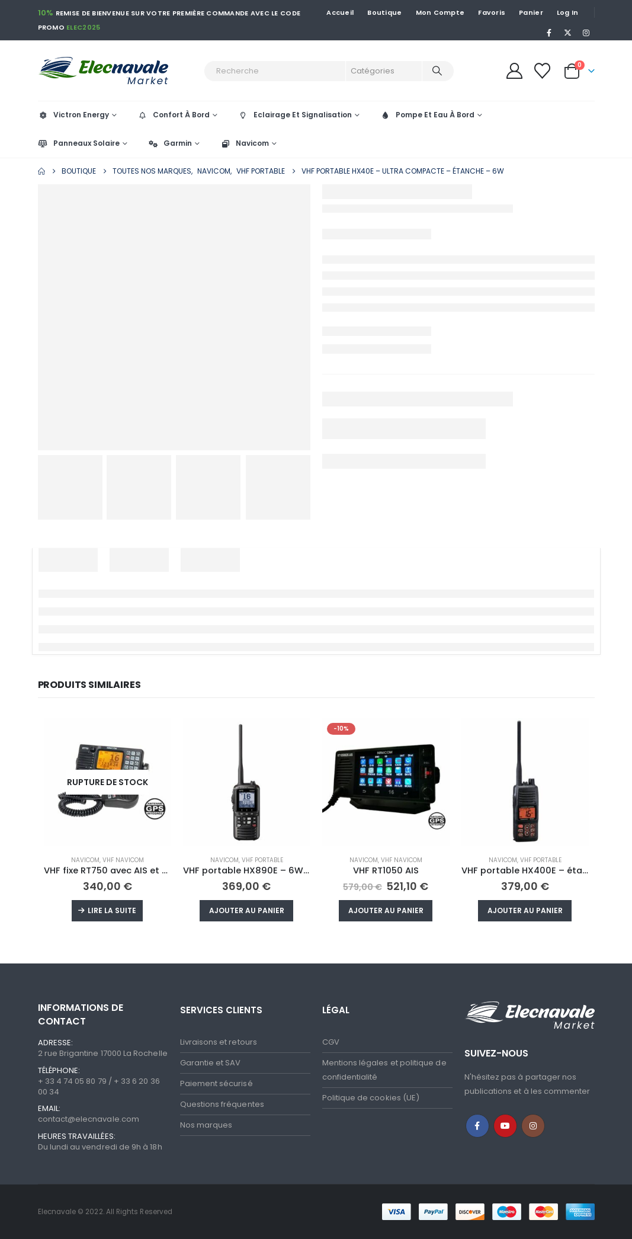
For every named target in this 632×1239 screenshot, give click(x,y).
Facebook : (477, 1126)
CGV (330, 1042)
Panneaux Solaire (79, 143)
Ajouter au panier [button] (246, 910)
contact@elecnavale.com (88, 1119)
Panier (531, 12)
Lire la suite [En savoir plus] (112, 910)
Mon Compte (440, 12)
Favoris (491, 12)
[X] (567, 32)
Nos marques (206, 1125)
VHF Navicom (123, 860)
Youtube (505, 1126)
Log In (568, 12)
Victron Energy (73, 115)
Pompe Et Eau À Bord (427, 115)
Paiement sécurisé (216, 1083)
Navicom (244, 143)
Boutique (384, 12)
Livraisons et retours (218, 1042)
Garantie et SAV (210, 1062)
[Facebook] (549, 32)
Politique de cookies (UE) (371, 1097)
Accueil (340, 12)
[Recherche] (437, 71)
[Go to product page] (107, 782)
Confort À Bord (173, 115)
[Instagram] (586, 32)
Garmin (170, 143)
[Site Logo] (118, 71)
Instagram (533, 1126)
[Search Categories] (383, 71)
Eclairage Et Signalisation (295, 115)
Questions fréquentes (222, 1104)
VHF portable (262, 860)
